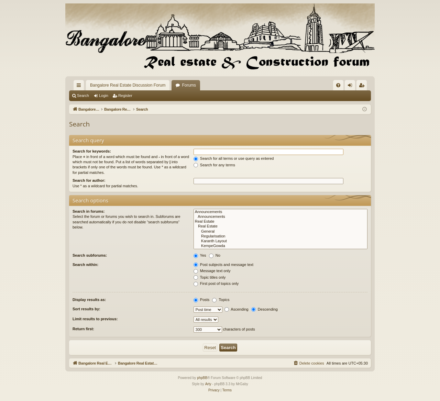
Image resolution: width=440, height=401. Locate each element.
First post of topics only (216, 283)
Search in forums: (89, 211)
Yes (200, 255)
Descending (264, 309)
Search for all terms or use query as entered (234, 158)
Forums (189, 85)
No (214, 255)
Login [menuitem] (351, 86)
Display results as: (89, 300)
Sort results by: (86, 309)
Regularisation (280, 236)
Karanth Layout (280, 241)
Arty (208, 384)
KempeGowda (280, 246)
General (280, 231)
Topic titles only (210, 277)
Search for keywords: (92, 151)
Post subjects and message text (223, 265)
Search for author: (89, 180)
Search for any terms (214, 165)
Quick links (80, 86)
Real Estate (280, 221)
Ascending (236, 309)
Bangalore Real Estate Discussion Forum (127, 85)
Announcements (280, 212)
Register (125, 95)
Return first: (83, 329)
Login (103, 95)
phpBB (202, 378)
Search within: (85, 265)
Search (83, 95)
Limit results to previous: (95, 319)
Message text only (212, 271)
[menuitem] (338, 85)
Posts (202, 300)
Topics (220, 300)
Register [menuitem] (363, 86)
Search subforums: (90, 255)
